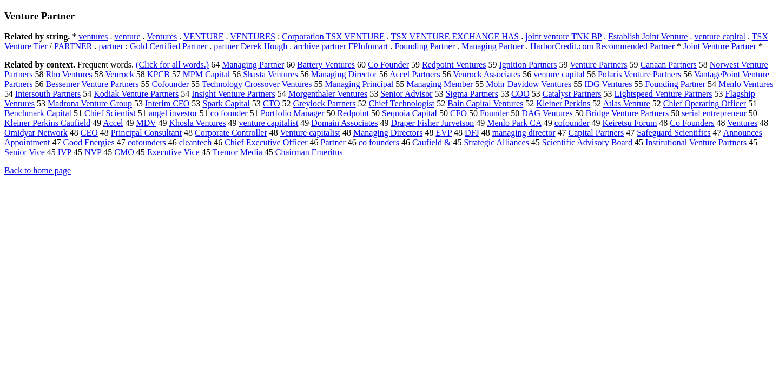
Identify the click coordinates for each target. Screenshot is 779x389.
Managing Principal (359, 84)
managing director (524, 132)
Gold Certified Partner (168, 46)
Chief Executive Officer (266, 142)
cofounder (572, 123)
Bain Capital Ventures (485, 103)
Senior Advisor (406, 93)
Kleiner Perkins (563, 103)
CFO (458, 113)
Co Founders (692, 123)
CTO (271, 103)
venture (128, 36)
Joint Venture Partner (719, 46)
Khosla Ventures (197, 123)
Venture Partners (598, 64)
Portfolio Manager (293, 113)
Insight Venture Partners (233, 93)
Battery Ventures (326, 64)
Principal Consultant (146, 132)
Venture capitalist (310, 132)
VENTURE (203, 36)
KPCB (158, 74)
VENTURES (252, 36)
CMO (124, 152)
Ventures (162, 36)
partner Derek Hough (250, 46)
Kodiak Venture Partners (136, 93)
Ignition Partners (528, 64)
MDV (146, 123)
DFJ (472, 132)
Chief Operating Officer (704, 103)
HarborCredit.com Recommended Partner (602, 46)
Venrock (119, 74)
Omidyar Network (36, 132)
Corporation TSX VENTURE (333, 36)
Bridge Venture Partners (627, 113)
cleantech (195, 142)
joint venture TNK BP (563, 36)
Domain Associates (344, 123)
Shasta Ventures (270, 74)
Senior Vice (24, 152)
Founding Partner (424, 46)
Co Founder (388, 64)
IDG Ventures (608, 84)
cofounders (147, 142)
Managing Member (439, 84)
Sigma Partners (472, 93)
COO (520, 93)
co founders (379, 142)
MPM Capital (206, 74)
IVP (64, 152)
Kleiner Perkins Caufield (47, 123)
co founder (229, 113)
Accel (113, 123)
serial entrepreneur (714, 113)
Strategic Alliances (496, 142)
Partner (333, 142)
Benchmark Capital (37, 113)
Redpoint (353, 113)
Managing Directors (387, 132)
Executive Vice (173, 152)
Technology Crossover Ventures (257, 84)
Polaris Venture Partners (639, 74)
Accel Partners (415, 74)
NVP (92, 152)
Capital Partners (596, 132)
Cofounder (170, 84)
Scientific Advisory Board (587, 142)
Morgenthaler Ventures (327, 93)
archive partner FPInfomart (341, 46)
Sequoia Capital (409, 113)
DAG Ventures (546, 113)
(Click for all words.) (172, 64)
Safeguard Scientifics (673, 132)
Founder (494, 113)
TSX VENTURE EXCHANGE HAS (455, 36)
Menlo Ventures (745, 84)
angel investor (173, 113)
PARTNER (73, 46)
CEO (89, 132)
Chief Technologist (402, 103)
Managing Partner (492, 46)
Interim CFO (167, 103)
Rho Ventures (68, 74)
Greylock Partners (324, 103)
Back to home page (37, 170)
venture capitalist (269, 123)
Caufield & (431, 142)
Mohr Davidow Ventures (528, 84)
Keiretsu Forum (629, 123)
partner (110, 46)
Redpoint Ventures (454, 64)
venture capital (719, 36)
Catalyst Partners (572, 93)
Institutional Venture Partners (696, 142)
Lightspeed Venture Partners (663, 93)
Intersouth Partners (48, 93)
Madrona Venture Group (90, 103)
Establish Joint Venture (648, 36)
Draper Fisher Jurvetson (432, 123)
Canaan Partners (668, 64)
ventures (93, 36)
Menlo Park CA (514, 123)
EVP (443, 132)
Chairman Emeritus (309, 152)
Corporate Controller (231, 132)
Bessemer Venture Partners (91, 84)
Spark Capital (226, 103)
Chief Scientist (110, 113)
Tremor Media (237, 152)
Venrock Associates (486, 74)
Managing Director (344, 74)
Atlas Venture (626, 103)
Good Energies (88, 142)
